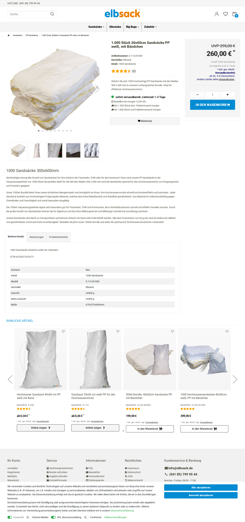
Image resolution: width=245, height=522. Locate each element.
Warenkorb (13, 479)
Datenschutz (134, 471)
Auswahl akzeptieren (201, 495)
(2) (134, 71)
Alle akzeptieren (200, 487)
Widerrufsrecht (135, 479)
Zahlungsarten (96, 479)
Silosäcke (115, 26)
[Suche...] (31, 14)
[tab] (16, 236)
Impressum (133, 467)
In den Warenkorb (212, 105)
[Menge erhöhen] (227, 94)
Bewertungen (37, 236)
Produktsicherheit (58, 236)
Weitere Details (16, 235)
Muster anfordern (58, 471)
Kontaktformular (58, 479)
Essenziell (18, 517)
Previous (10, 374)
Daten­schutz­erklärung (122, 510)
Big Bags (132, 26)
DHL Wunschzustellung (69, 517)
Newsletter (94, 471)
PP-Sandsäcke (32, 35)
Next (234, 374)
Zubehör (150, 26)
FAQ (90, 467)
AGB (130, 475)
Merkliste (145, 121)
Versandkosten (226, 79)
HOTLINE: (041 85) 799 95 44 (23, 3)
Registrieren (13, 471)
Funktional (95, 517)
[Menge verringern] (197, 94)
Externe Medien (40, 517)
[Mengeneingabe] (212, 94)
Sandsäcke (96, 26)
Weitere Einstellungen (115, 517)
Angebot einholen (58, 475)
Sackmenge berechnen (61, 467)
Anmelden (12, 467)
